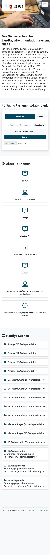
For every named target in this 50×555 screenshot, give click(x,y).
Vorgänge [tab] (20, 116)
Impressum (44, 511)
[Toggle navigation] (44, 4)
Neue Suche (39, 125)
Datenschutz (32, 511)
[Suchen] (18, 125)
